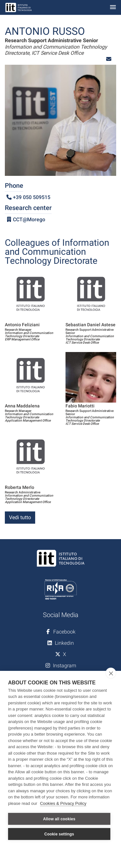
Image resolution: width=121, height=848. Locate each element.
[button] (109, 59)
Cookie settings (59, 834)
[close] (111, 673)
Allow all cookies (59, 819)
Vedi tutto (20, 517)
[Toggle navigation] (113, 8)
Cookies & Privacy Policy (63, 803)
